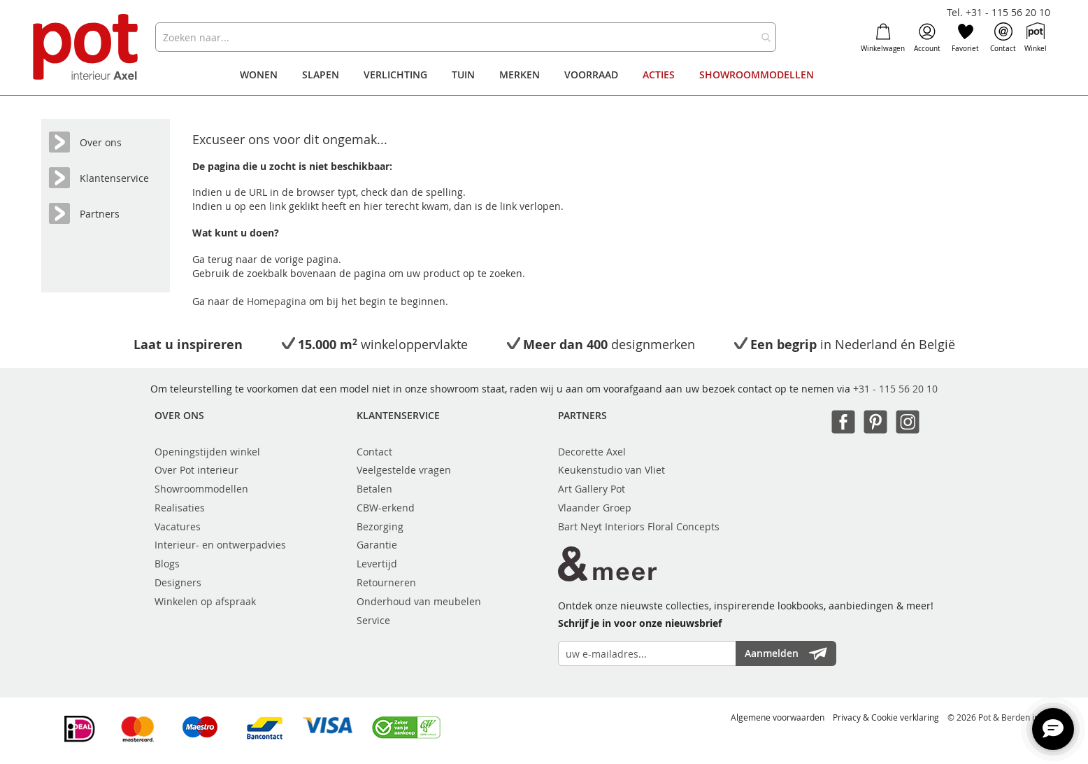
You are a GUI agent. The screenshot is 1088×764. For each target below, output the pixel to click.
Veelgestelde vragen (404, 469)
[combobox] (465, 37)
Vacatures (178, 526)
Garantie (377, 544)
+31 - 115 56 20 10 (895, 388)
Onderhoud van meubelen (419, 601)
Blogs (167, 563)
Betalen (374, 488)
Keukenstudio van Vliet (611, 469)
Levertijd (377, 563)
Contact (1003, 37)
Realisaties (180, 507)
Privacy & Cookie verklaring (886, 717)
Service (373, 620)
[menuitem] (258, 74)
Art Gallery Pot (591, 488)
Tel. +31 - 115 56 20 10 (998, 12)
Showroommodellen (201, 488)
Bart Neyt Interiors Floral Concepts (639, 526)
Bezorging (380, 526)
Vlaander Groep (594, 507)
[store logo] (87, 48)
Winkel (1035, 37)
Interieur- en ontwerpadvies (220, 544)
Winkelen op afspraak (205, 601)
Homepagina (278, 301)
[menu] (544, 74)
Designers (178, 582)
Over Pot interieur (196, 469)
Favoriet (965, 37)
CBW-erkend (386, 507)
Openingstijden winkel (207, 451)
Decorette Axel (592, 451)
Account (927, 37)
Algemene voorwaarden (777, 717)
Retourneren (386, 582)
